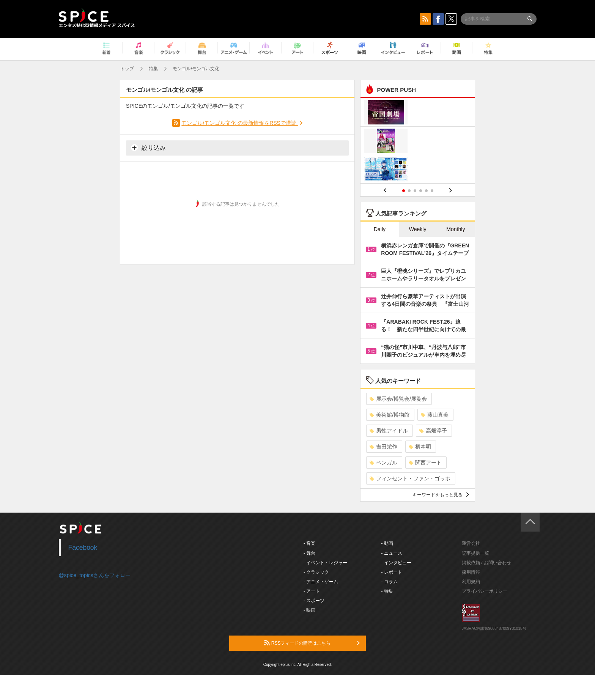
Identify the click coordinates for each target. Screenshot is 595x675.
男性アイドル (389, 431)
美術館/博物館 (389, 415)
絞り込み (148, 147)
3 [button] (415, 190)
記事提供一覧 (475, 553)
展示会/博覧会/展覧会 (398, 399)
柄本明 (420, 447)
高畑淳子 (433, 431)
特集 (153, 68)
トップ (127, 68)
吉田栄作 (383, 447)
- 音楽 (309, 543)
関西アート (425, 462)
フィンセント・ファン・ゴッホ (410, 478)
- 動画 (387, 543)
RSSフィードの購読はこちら (312, 643)
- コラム (389, 581)
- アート (312, 591)
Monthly (455, 229)
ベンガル (383, 462)
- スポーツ (314, 600)
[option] (417, 142)
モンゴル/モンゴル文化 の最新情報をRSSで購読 (239, 123)
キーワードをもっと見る (440, 494)
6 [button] (432, 190)
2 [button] (409, 190)
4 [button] (420, 190)
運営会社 (471, 543)
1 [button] (403, 190)
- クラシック (316, 572)
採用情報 (471, 572)
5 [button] (426, 190)
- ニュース (391, 553)
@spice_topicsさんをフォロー (95, 575)
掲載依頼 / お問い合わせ (486, 562)
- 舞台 (309, 553)
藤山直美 (435, 415)
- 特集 (387, 591)
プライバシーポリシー (484, 591)
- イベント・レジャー (325, 562)
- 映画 (309, 610)
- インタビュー (396, 562)
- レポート (391, 572)
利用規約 (471, 581)
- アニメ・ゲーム (321, 581)
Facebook (83, 547)
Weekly (418, 229)
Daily (380, 229)
